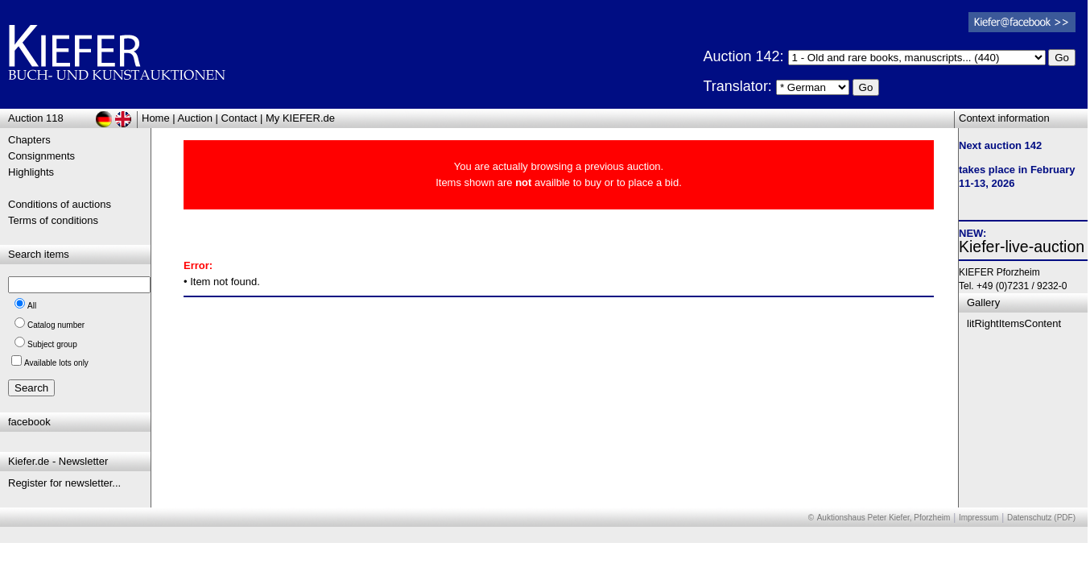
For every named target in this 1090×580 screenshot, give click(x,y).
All (31, 305)
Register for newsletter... (64, 483)
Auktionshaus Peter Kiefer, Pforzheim (884, 517)
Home (156, 118)
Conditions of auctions (59, 204)
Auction (195, 118)
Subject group (52, 344)
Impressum (978, 517)
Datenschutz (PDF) (1041, 517)
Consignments (41, 156)
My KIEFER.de (300, 118)
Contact (239, 118)
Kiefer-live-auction (1021, 246)
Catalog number (56, 325)
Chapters (29, 140)
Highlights (31, 172)
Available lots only (56, 362)
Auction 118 (36, 118)
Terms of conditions (53, 220)
